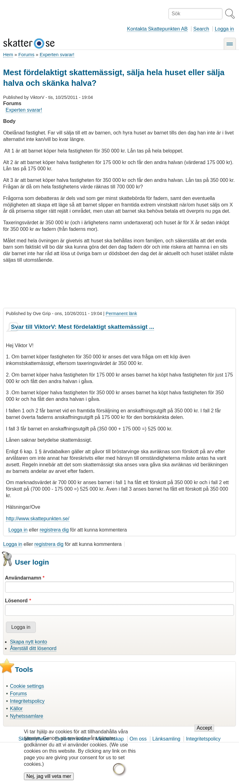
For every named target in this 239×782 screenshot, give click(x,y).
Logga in (224, 29)
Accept (204, 733)
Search (201, 29)
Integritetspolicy (27, 701)
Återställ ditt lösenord (33, 648)
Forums (26, 54)
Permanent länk (121, 313)
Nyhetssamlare (26, 716)
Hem (8, 54)
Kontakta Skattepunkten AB (157, 29)
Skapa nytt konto (28, 641)
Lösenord (16, 600)
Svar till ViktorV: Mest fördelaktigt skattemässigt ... (82, 326)
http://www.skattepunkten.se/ (37, 518)
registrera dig (54, 529)
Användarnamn (23, 577)
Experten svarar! (57, 54)
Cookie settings (27, 686)
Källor (16, 708)
